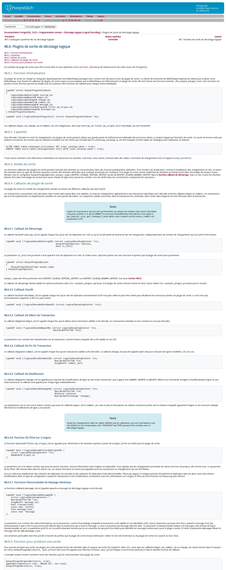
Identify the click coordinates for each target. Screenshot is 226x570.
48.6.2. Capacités (12, 55)
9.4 (79, 20)
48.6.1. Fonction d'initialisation (18, 52)
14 (36, 20)
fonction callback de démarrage (174, 174)
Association (60, 16)
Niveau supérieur (113, 36)
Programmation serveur (50, 32)
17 (27, 20)
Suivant (218, 36)
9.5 (75, 20)
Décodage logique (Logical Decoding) (82, 32)
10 (69, 20)
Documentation (34, 16)
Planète (89, 16)
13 (39, 20)
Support (100, 16)
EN (101, 20)
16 (30, 20)
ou (112, 422)
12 (63, 20)
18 (24, 20)
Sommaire (113, 39)
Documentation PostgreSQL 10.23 (20, 32)
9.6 (72, 20)
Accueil (7, 16)
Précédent (9, 36)
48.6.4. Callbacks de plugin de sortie (21, 60)
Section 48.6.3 (134, 276)
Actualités (19, 16)
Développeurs (76, 16)
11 (66, 20)
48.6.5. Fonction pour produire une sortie (23, 62)
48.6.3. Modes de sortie (15, 57)
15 (33, 20)
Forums (48, 16)
